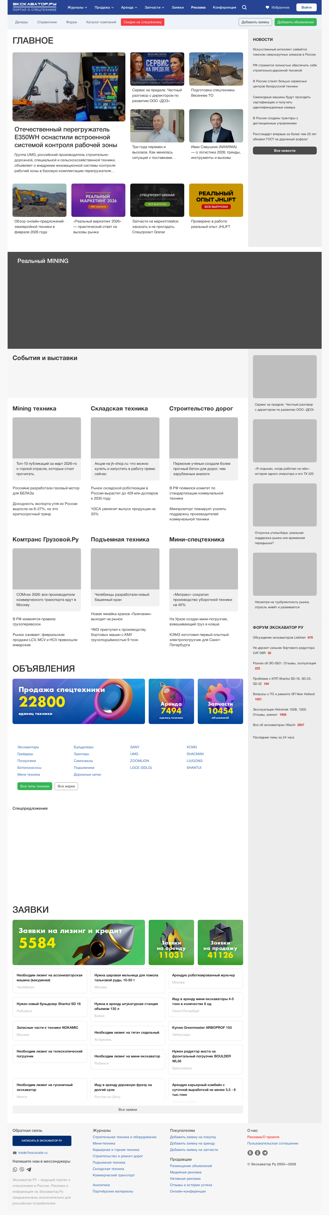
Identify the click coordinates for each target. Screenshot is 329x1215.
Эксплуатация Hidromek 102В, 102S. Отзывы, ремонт (280, 712)
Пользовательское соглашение (272, 1143)
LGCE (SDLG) (141, 768)
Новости (263, 39)
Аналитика (101, 1185)
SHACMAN (195, 754)
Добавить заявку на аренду (192, 1143)
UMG (134, 754)
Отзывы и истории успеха (191, 1185)
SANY (134, 747)
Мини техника (28, 774)
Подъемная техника (120, 539)
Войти (307, 7)
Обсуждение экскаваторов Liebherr (283, 637)
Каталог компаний (101, 22)
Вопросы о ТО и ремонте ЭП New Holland (284, 697)
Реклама (198, 7)
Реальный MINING (42, 260)
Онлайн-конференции (188, 1191)
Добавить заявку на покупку (193, 1137)
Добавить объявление (295, 22)
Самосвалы (83, 761)
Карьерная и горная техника (116, 1150)
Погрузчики (26, 761)
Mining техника (34, 408)
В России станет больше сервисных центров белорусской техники (280, 83)
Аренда (127, 7)
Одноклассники (257, 1153)
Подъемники (84, 768)
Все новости (284, 150)
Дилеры (21, 22)
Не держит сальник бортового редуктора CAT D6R (284, 650)
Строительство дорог (201, 408)
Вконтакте (250, 1153)
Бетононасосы (29, 768)
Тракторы (81, 754)
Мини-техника (104, 1143)
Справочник (47, 22)
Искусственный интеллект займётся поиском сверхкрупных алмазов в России (284, 51)
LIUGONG (195, 761)
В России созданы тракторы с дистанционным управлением (275, 120)
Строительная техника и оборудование (125, 1137)
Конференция (224, 7)
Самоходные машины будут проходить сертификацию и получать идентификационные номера (282, 102)
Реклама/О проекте (263, 1137)
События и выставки (45, 358)
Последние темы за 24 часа (273, 737)
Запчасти (152, 7)
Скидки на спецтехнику (143, 22)
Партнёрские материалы (113, 1191)
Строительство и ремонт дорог (118, 1156)
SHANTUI (194, 768)
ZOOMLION (139, 761)
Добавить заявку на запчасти (194, 1150)
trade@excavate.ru (33, 1153)
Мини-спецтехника (196, 539)
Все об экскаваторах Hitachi (278, 724)
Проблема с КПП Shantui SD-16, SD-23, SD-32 (282, 681)
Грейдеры (25, 754)
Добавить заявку (255, 22)
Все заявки (127, 1109)
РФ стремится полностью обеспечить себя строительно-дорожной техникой (285, 67)
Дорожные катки (87, 774)
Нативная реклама (185, 1178)
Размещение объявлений (191, 1166)
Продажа (102, 7)
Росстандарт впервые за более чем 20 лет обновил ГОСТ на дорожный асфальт (284, 136)
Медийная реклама (186, 1172)
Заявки (178, 7)
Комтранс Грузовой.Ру (46, 539)
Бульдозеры (83, 747)
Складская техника (119, 408)
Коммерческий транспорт (114, 1175)
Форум (71, 22)
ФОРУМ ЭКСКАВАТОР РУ (278, 627)
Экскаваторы (28, 747)
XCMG (192, 747)
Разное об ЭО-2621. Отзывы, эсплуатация (284, 666)
